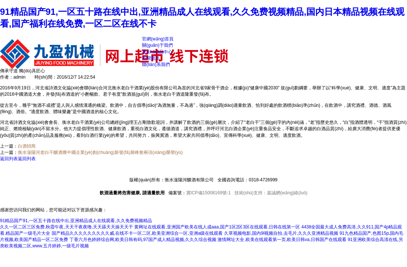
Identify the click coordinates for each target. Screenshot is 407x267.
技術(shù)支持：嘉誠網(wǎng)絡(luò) (271, 192)
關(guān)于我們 (157, 45)
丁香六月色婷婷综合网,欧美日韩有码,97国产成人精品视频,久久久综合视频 (143, 239)
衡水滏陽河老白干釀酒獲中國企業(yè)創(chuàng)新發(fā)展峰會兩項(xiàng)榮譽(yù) (100, 152)
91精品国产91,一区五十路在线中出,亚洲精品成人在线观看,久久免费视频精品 (76, 220)
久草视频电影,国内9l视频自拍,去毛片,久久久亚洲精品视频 (281, 233)
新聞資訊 (151, 58)
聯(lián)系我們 (156, 64)
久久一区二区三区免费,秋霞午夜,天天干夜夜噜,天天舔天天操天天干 (66, 227)
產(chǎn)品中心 (157, 52)
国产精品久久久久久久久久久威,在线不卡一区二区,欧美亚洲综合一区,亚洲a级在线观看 (137, 233)
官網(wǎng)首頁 (158, 39)
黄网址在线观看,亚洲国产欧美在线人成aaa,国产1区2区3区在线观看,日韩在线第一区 (217, 227)
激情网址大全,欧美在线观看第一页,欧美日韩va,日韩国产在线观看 (281, 239)
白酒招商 (27, 146)
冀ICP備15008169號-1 (208, 192)
